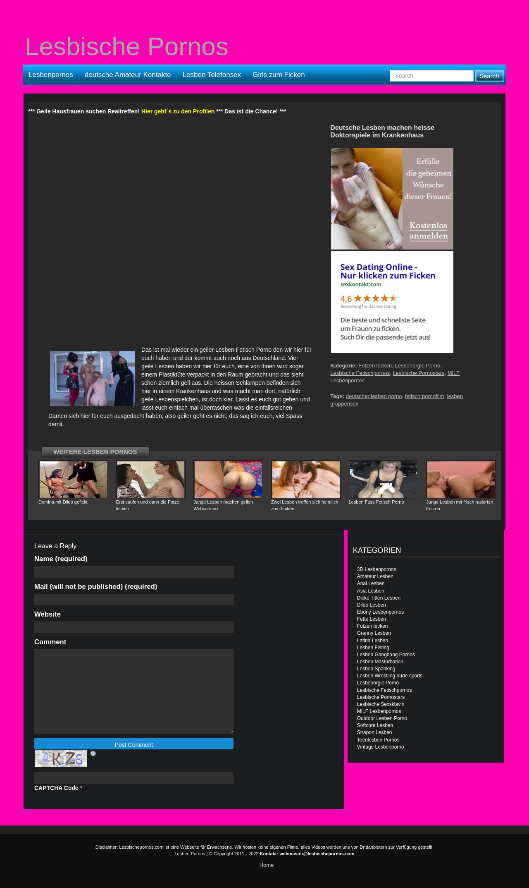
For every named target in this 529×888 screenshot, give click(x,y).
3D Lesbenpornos (376, 569)
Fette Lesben (371, 619)
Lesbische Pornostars (418, 373)
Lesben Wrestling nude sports (390, 676)
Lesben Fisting (373, 647)
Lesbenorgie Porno (417, 365)
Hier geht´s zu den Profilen (177, 111)
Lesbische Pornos (127, 46)
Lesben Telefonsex (212, 75)
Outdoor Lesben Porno (382, 718)
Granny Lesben (374, 633)
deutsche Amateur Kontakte (128, 75)
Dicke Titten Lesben (378, 598)
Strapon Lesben (374, 732)
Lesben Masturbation (380, 662)
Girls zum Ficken (279, 75)
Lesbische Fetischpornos (360, 373)
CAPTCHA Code (56, 788)
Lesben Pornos (190, 853)
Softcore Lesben (375, 725)
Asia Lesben (370, 591)
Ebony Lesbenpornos (380, 612)
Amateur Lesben (375, 576)
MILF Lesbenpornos (379, 711)
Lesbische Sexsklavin (381, 704)
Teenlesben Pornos (378, 740)
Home (267, 865)
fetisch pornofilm (424, 396)
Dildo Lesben (371, 605)
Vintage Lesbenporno (380, 747)
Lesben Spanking (376, 669)
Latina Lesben (372, 640)
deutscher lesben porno (374, 396)
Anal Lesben (371, 583)
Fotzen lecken (375, 365)
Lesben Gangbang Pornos (386, 655)
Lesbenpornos (51, 75)
